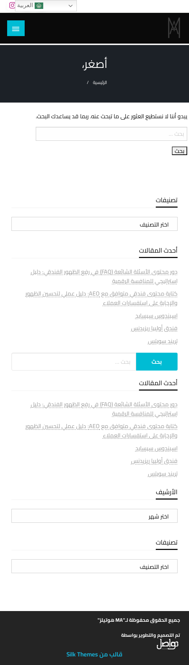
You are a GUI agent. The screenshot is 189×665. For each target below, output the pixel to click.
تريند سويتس (163, 341)
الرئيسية (100, 82)
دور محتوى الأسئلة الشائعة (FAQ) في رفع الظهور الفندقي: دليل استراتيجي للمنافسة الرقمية (104, 276)
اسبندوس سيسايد (156, 315)
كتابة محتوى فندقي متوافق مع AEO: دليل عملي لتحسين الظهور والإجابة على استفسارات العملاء (101, 298)
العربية (30, 5)
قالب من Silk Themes (94, 654)
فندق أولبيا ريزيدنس (154, 328)
